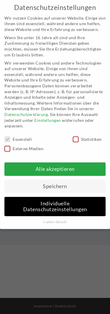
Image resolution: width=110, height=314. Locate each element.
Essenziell (18, 135)
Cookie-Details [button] (55, 218)
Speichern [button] (55, 182)
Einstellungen (47, 116)
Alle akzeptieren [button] (55, 165)
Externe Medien (23, 144)
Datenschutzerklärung (26, 110)
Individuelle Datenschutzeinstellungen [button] (55, 202)
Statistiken (87, 135)
